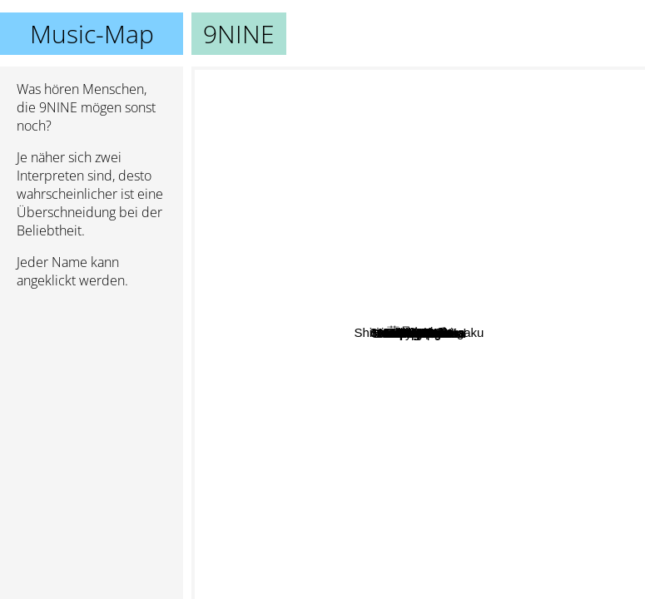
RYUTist (456, 192)
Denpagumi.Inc (374, 528)
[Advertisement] (91, 390)
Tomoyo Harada (556, 404)
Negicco (439, 350)
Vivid (555, 321)
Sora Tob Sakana (312, 351)
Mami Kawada (347, 419)
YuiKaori (606, 316)
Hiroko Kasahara (513, 259)
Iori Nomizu (541, 536)
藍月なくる (440, 174)
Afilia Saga (483, 80)
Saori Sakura (362, 299)
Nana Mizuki (399, 397)
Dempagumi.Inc (282, 475)
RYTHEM (288, 148)
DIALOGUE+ (564, 196)
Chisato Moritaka (362, 385)
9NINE (418, 333)
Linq (479, 380)
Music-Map (92, 34)
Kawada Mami (331, 369)
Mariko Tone (368, 125)
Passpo (465, 316)
